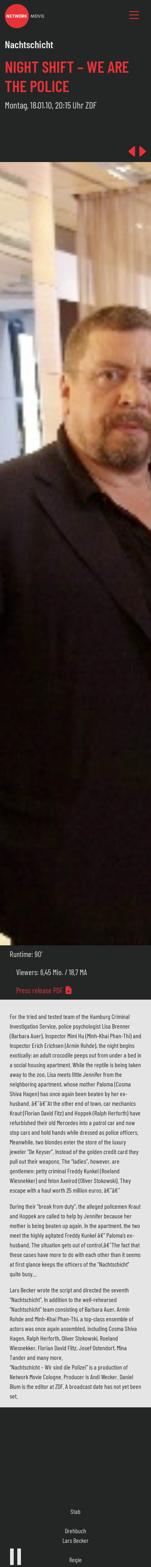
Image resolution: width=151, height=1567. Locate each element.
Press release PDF (44, 990)
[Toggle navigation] (134, 15)
